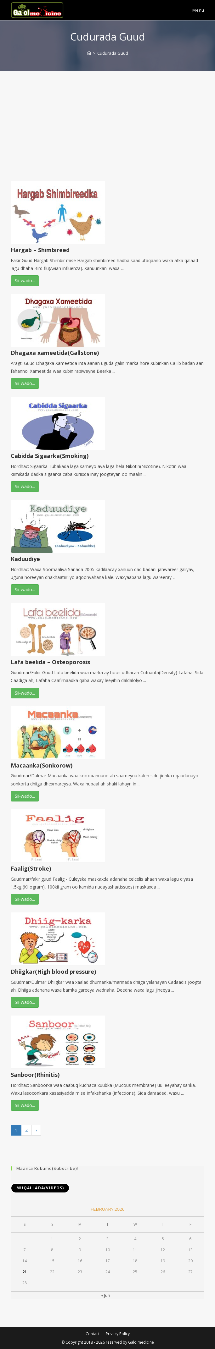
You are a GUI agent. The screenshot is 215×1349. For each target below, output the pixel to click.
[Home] (89, 53)
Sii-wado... (25, 281)
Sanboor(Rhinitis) (35, 1074)
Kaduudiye (25, 559)
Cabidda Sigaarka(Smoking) (49, 456)
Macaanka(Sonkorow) (41, 765)
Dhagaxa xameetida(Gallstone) (55, 352)
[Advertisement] (107, 118)
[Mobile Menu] (193, 10)
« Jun (105, 1295)
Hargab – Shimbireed (40, 250)
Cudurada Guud (112, 53)
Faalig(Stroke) (31, 868)
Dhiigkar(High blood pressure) (53, 971)
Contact (92, 1333)
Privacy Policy (118, 1333)
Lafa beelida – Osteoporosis (50, 662)
